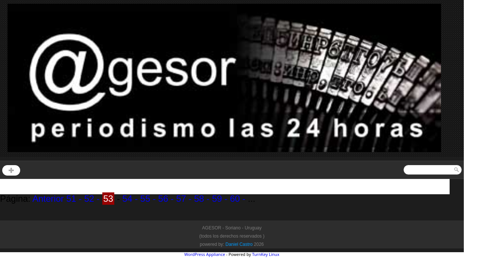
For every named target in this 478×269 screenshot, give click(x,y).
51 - (73, 199)
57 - (183, 199)
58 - (200, 199)
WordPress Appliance (204, 254)
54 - (129, 199)
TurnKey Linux (265, 254)
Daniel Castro (239, 244)
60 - (236, 199)
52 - (91, 199)
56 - (165, 199)
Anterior (49, 199)
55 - (147, 199)
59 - (218, 199)
